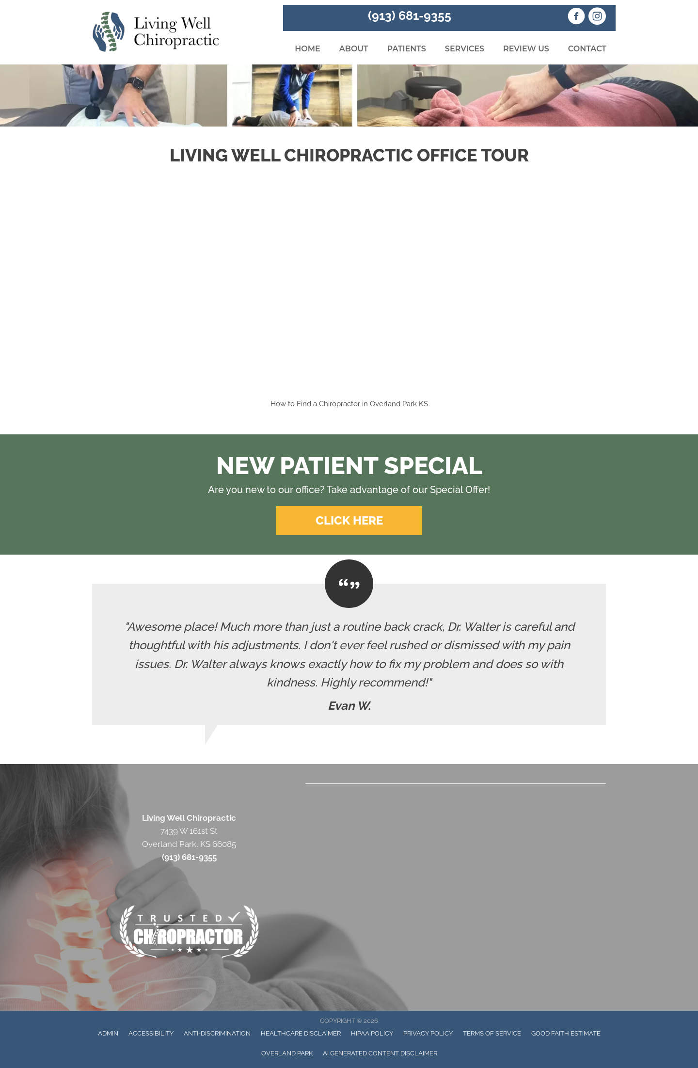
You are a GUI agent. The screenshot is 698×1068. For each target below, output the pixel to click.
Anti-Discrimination (217, 1033)
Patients (406, 48)
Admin (108, 1033)
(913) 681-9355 (409, 15)
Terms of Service (492, 1033)
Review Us (526, 48)
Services (464, 48)
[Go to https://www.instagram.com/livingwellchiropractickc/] (597, 17)
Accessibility (151, 1033)
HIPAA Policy (372, 1033)
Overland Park (287, 1053)
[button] (349, 520)
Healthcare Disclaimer (301, 1033)
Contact (587, 48)
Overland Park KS (399, 403)
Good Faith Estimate (566, 1033)
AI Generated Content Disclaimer (380, 1053)
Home (307, 48)
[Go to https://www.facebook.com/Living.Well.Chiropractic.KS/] (576, 17)
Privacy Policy (428, 1033)
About (353, 48)
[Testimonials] (349, 654)
